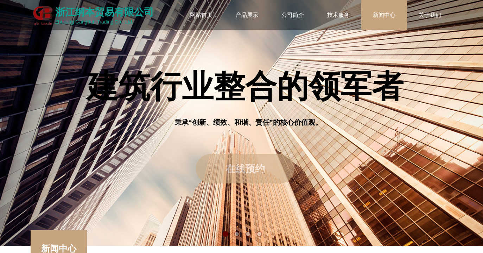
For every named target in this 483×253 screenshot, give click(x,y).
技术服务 (338, 15)
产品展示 (247, 15)
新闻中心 (384, 15)
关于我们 (430, 15)
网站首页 (201, 15)
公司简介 (292, 15)
